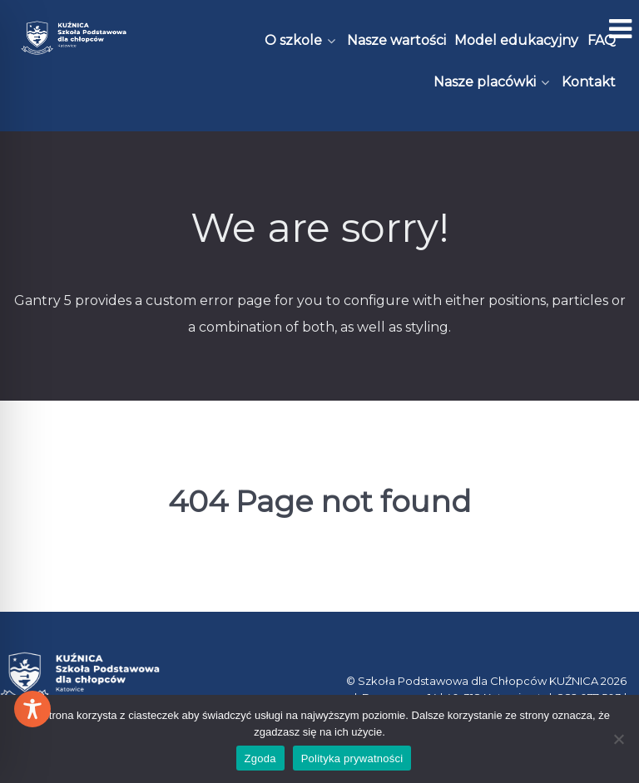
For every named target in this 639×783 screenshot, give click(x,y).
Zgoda (260, 758)
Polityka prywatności (352, 758)
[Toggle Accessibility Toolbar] (32, 709)
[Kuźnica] (73, 38)
